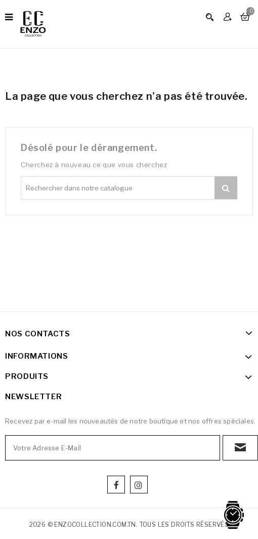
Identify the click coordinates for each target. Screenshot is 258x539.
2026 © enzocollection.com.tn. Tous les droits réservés (129, 524)
